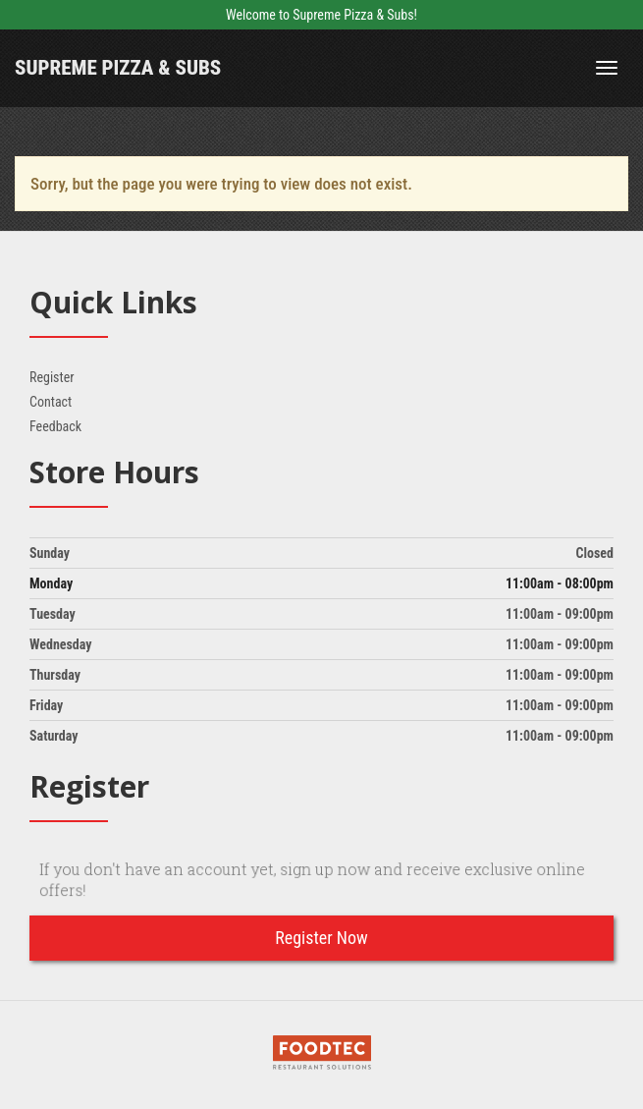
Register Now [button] (321, 937)
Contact (50, 402)
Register (51, 377)
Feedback (55, 426)
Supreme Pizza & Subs (118, 68)
